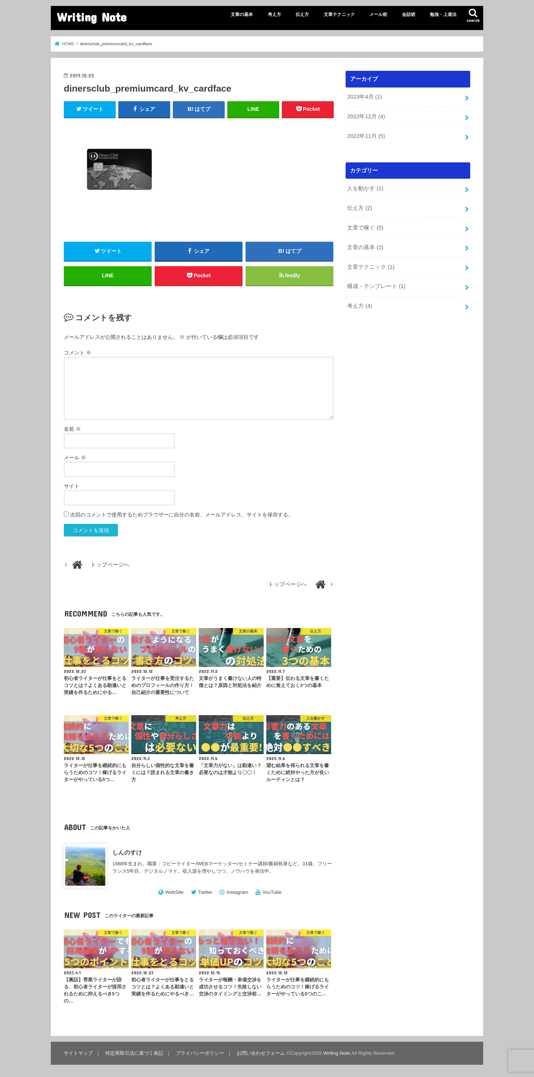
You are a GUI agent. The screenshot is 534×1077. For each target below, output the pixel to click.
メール (75, 457)
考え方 (274, 14)
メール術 (378, 14)
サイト (71, 486)
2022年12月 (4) (366, 116)
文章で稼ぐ (365, 228)
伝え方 (302, 14)
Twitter (205, 892)
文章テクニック (339, 14)
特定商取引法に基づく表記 (134, 1053)
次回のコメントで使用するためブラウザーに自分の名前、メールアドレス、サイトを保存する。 (181, 515)
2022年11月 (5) (366, 136)
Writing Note (91, 17)
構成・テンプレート (376, 286)
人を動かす (365, 188)
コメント (77, 353)
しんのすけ (127, 852)
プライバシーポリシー (200, 1053)
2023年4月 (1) (364, 97)
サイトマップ (78, 1053)
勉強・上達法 (443, 14)
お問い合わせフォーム (261, 1053)
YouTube (271, 892)
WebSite (174, 892)
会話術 (408, 14)
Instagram (237, 892)
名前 (72, 429)
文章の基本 (242, 14)
